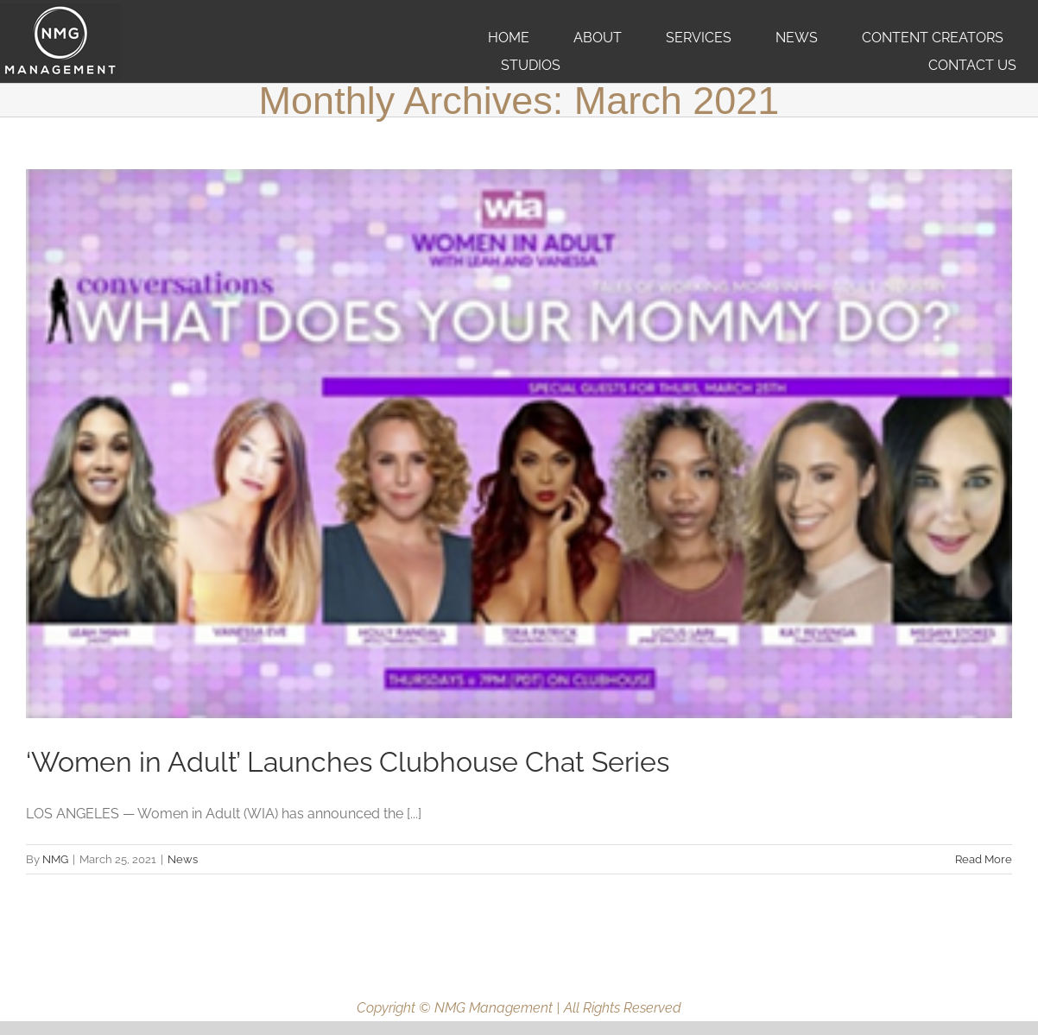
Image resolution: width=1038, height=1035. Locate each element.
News (183, 859)
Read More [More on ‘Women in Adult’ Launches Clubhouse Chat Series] (983, 859)
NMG (55, 859)
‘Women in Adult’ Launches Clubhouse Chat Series (347, 762)
